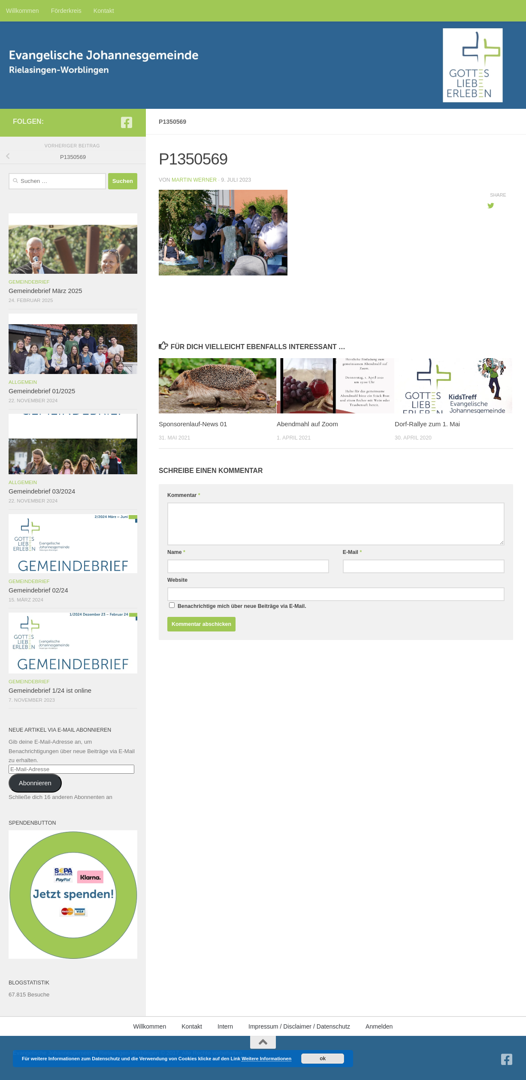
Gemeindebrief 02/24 (38, 590)
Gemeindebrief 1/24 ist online (50, 690)
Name (176, 552)
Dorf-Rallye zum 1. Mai (427, 424)
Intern (225, 1026)
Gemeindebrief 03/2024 (42, 491)
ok (323, 1059)
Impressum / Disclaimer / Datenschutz (299, 1026)
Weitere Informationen (266, 1058)
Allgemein (23, 382)
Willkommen (22, 10)
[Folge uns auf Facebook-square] (126, 122)
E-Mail (352, 552)
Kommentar (183, 495)
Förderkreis (66, 10)
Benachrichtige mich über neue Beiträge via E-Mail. (242, 606)
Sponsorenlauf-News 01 (193, 424)
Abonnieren (35, 783)
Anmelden (379, 1026)
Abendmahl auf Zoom (307, 424)
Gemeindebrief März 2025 (45, 290)
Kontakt (104, 10)
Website (177, 580)
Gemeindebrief (29, 281)
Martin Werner (194, 180)
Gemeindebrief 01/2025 (42, 391)
